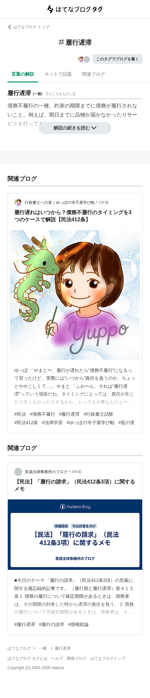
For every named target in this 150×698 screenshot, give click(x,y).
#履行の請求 (51, 624)
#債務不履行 (42, 414)
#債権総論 (78, 624)
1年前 (104, 202)
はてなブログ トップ (28, 27)
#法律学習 (52, 422)
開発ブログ (76, 658)
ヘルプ (57, 658)
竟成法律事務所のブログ (46, 472)
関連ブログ (93, 74)
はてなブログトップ (107, 658)
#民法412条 (26, 422)
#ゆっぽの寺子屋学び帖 (91, 422)
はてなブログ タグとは (27, 658)
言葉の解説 (22, 74)
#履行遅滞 (69, 414)
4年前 (76, 472)
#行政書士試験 (98, 414)
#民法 (20, 414)
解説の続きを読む (75, 127)
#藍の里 (127, 422)
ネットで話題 (58, 74)
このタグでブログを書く (117, 59)
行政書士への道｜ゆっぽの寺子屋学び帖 (60, 202)
